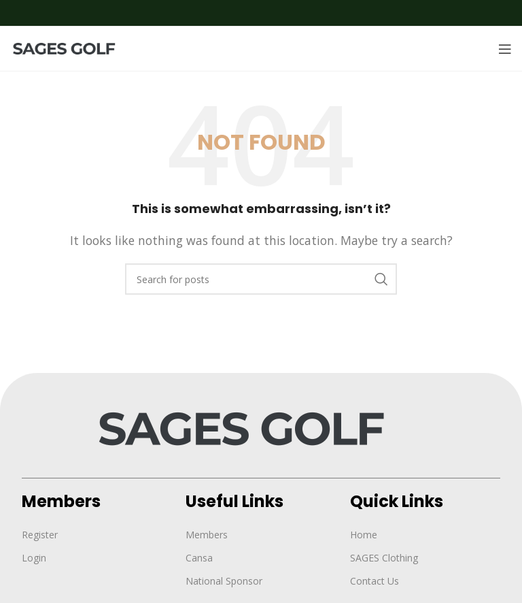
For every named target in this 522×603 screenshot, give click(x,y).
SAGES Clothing (384, 557)
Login (34, 557)
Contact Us (374, 580)
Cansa (199, 557)
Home (363, 534)
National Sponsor (224, 580)
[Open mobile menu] (505, 49)
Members (207, 534)
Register (40, 534)
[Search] (261, 279)
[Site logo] (71, 47)
